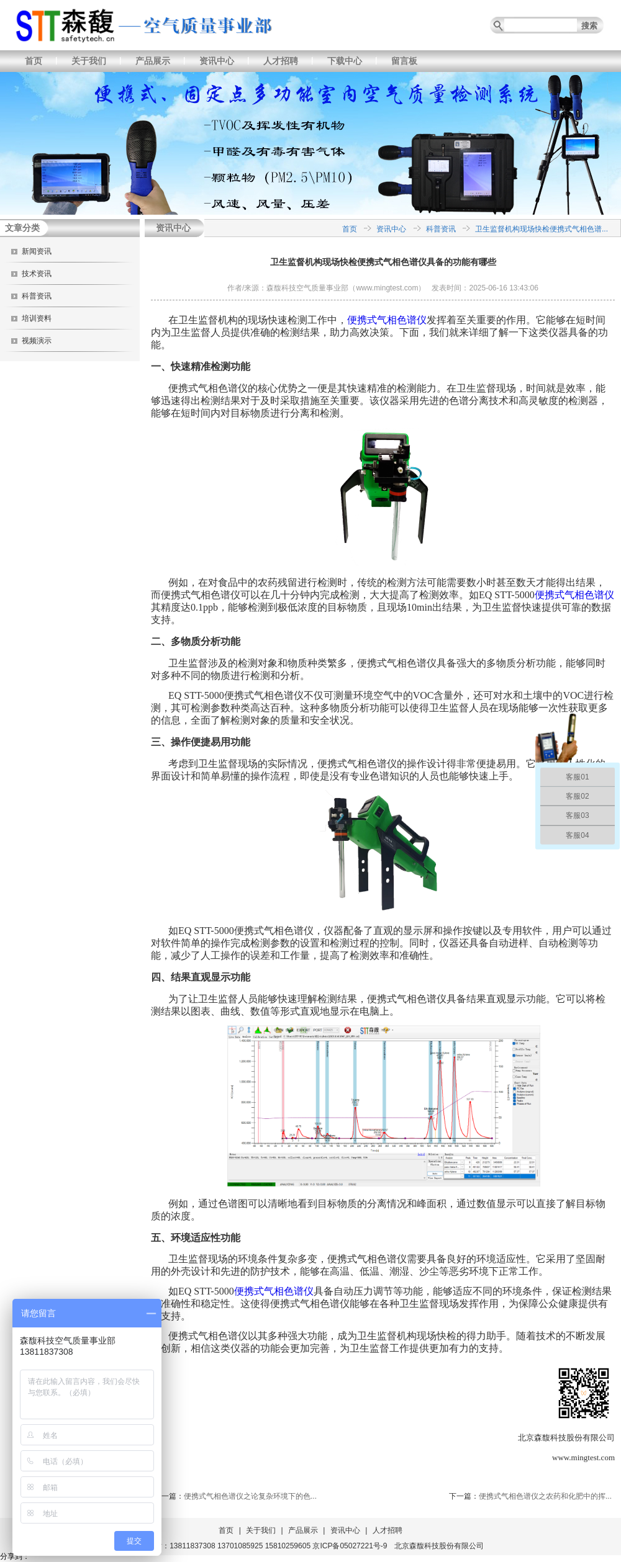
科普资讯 (37, 296)
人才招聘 (280, 61)
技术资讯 (37, 273)
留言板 (404, 61)
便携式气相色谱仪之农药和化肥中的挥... (545, 1496)
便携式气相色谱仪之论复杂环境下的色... (250, 1496)
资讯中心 (216, 61)
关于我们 (88, 61)
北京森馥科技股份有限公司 (439, 1546)
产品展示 (152, 61)
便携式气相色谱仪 (387, 320)
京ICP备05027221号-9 (349, 1546)
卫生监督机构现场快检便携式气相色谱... (541, 229)
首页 (33, 61)
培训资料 (37, 318)
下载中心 (344, 61)
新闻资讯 (37, 251)
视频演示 (37, 340)
